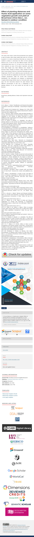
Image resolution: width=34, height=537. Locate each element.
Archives (7, 6)
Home (2, 6)
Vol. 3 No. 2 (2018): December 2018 (19, 6)
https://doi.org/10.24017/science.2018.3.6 (10, 22)
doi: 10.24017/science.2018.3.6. (11, 322)
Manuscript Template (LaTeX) (9, 395)
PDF (4, 308)
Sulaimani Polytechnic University (15, 379)
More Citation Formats (10, 324)
